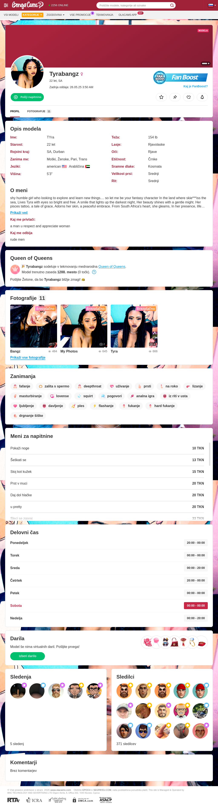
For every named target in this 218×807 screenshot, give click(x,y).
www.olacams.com (60, 789)
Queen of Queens (111, 266)
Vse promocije (81, 14)
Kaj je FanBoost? (196, 86)
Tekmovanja (104, 14)
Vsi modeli (11, 14)
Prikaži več (19, 212)
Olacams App (129, 14)
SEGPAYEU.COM (102, 790)
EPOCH (86, 790)
